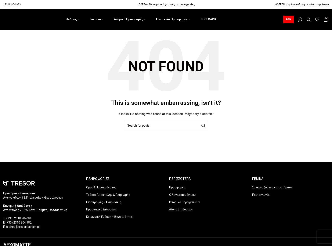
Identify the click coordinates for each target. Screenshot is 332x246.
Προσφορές (177, 188)
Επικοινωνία (261, 195)
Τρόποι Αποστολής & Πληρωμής (108, 195)
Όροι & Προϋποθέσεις (101, 188)
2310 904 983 (13, 4)
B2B (288, 19)
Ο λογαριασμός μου (182, 195)
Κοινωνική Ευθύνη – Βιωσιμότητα (109, 217)
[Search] (308, 20)
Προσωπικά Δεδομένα (101, 210)
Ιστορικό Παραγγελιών (184, 203)
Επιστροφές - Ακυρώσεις (103, 203)
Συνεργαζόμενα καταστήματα (272, 188)
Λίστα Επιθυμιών (181, 210)
